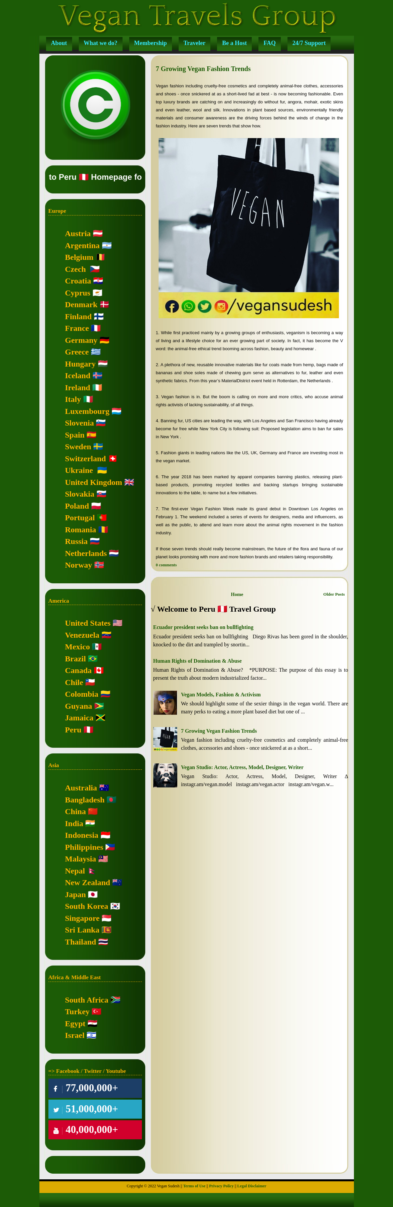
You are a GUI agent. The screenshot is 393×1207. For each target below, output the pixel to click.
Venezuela (82, 635)
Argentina (82, 245)
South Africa (87, 1000)
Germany (81, 340)
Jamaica (79, 717)
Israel (75, 1035)
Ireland (77, 387)
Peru (73, 729)
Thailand (80, 942)
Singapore (82, 918)
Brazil (75, 658)
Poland (77, 506)
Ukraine (79, 470)
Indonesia (82, 835)
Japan (75, 894)
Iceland (77, 375)
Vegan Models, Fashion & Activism (221, 694)
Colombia (82, 694)
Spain (75, 435)
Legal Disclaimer (251, 1186)
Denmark (81, 304)
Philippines (84, 847)
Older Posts (334, 594)
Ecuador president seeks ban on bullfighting (203, 627)
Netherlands (86, 553)
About (59, 43)
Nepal (75, 870)
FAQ (269, 43)
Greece (77, 352)
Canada (78, 670)
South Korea (87, 906)
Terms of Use (194, 1186)
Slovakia (79, 494)
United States (88, 623)
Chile (74, 682)
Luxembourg (87, 411)
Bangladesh (85, 799)
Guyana (78, 706)
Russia (76, 541)
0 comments (166, 565)
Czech (75, 269)
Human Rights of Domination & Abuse (197, 661)
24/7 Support (309, 43)
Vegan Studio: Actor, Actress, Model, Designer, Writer (242, 767)
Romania (80, 529)
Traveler (195, 43)
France (77, 328)
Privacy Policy (221, 1186)
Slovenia (79, 423)
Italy (73, 399)
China (75, 811)
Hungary (80, 364)
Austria (78, 233)
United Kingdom (93, 482)
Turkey (77, 1011)
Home (237, 594)
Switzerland (85, 458)
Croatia (78, 280)
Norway (78, 565)
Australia (81, 787)
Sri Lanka (82, 930)
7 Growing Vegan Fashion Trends (203, 68)
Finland (78, 316)
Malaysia (80, 858)
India (74, 823)
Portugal (80, 517)
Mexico (77, 646)
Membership (150, 43)
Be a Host (234, 43)
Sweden (78, 446)
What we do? (101, 43)
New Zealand (87, 882)
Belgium (79, 257)
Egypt (75, 1023)
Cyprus (77, 292)
